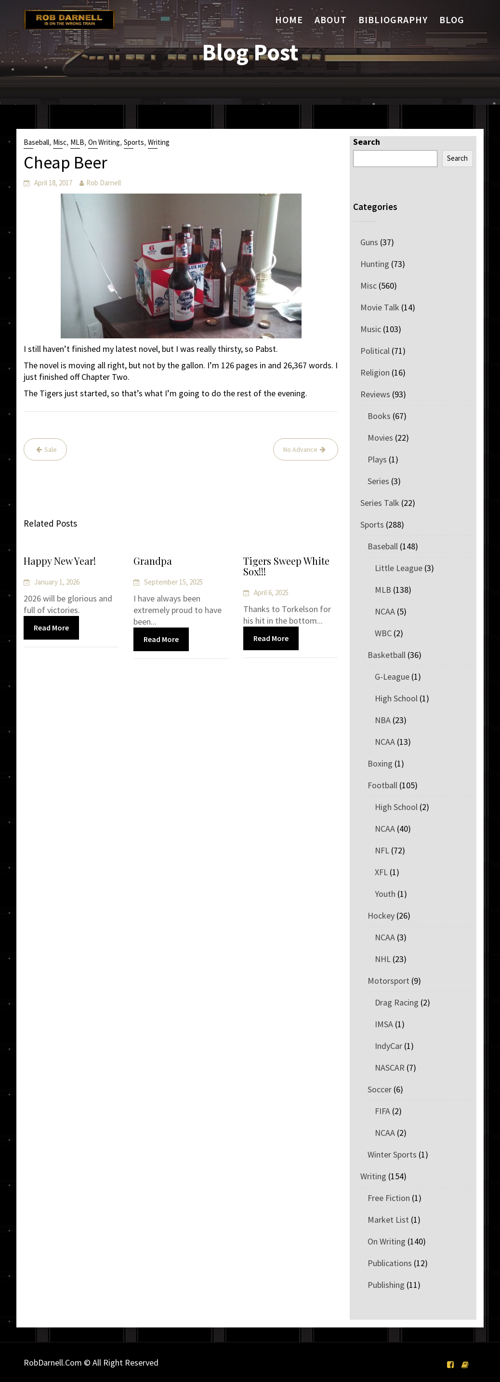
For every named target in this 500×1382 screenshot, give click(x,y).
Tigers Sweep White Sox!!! (286, 566)
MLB (77, 142)
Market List (388, 1219)
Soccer (380, 1089)
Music (370, 329)
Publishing (386, 1284)
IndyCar (388, 1045)
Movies (380, 437)
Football (382, 785)
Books (379, 415)
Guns (369, 242)
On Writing (104, 142)
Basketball (387, 654)
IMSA (384, 1024)
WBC (383, 633)
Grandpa (153, 561)
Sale (50, 449)
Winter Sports (392, 1154)
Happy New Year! (59, 561)
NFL (382, 850)
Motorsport (388, 980)
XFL (381, 872)
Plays (377, 459)
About (331, 20)
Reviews (375, 394)
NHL (383, 958)
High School (396, 698)
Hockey (381, 915)
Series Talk (379, 502)
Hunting (374, 263)
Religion (375, 372)
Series (378, 481)
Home (289, 20)
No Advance (300, 449)
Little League (398, 567)
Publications (390, 1263)
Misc (59, 142)
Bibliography (393, 20)
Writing (159, 142)
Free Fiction (389, 1197)
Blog (451, 20)
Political (375, 350)
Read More (51, 627)
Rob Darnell (103, 182)
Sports (134, 142)
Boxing (380, 763)
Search (366, 141)
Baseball (36, 142)
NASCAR (390, 1067)
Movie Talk (379, 307)
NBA (383, 720)
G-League (392, 676)
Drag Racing (397, 1002)
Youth (385, 893)
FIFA (382, 1111)
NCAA (385, 611)
